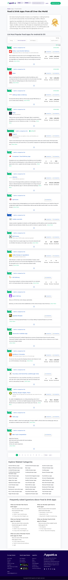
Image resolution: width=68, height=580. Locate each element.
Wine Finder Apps (46, 493)
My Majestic (16, 512)
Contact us (34, 565)
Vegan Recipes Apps (14, 493)
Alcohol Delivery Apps (14, 465)
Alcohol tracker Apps (47, 465)
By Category (22, 558)
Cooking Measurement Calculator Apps (14, 473)
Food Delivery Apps (47, 475)
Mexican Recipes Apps (47, 484)
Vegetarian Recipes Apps (31, 493)
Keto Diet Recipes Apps (48, 482)
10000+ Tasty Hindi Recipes (20, 514)
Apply (43, 3)
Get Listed (9, 558)
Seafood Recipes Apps (47, 489)
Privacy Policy (35, 566)
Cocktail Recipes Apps (14, 470)
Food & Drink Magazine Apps (32, 475)
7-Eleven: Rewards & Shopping (47, 530)
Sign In (8, 561)
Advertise (9, 568)
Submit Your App (55, 3)
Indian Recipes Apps (47, 480)
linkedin (54, 569)
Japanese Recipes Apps (14, 482)
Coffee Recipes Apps (30, 470)
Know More (17, 61)
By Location (22, 560)
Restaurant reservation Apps (16, 489)
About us (34, 558)
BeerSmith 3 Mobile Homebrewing (48, 516)
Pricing (8, 560)
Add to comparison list (19, 47)
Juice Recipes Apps (30, 482)
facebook (46, 569)
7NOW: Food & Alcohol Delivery (21, 543)
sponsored (56, 47)
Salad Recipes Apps (30, 489)
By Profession (23, 561)
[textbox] (12, 40)
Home (8, 8)
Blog (33, 560)
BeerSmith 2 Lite (44, 514)
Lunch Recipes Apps (13, 484)
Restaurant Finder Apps (48, 487)
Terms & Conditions (36, 568)
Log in (47, 3)
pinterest (48, 569)
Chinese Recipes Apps (47, 467)
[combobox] (12, 40)
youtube (52, 569)
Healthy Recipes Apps (30, 480)
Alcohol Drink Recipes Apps (32, 465)
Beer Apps (28, 467)
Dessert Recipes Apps (47, 472)
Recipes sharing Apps (30, 487)
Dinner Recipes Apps (14, 475)
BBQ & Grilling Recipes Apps (16, 467)
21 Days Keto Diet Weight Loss (20, 516)
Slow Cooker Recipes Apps (15, 491)
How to (34, 561)
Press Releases (35, 563)
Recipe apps (12, 487)
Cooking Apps (45, 470)
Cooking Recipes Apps (31, 472)
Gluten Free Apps (13, 478)
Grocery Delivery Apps (31, 478)
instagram (50, 569)
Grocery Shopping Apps (48, 478)
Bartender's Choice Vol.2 (46, 512)
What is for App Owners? (10, 564)
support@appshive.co (12, 573)
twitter (44, 569)
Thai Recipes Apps (46, 491)
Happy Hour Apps (13, 480)
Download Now (48, 51)
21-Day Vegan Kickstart (45, 528)
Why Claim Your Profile (12, 566)
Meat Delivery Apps (30, 484)
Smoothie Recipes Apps (31, 491)
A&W (14, 545)
